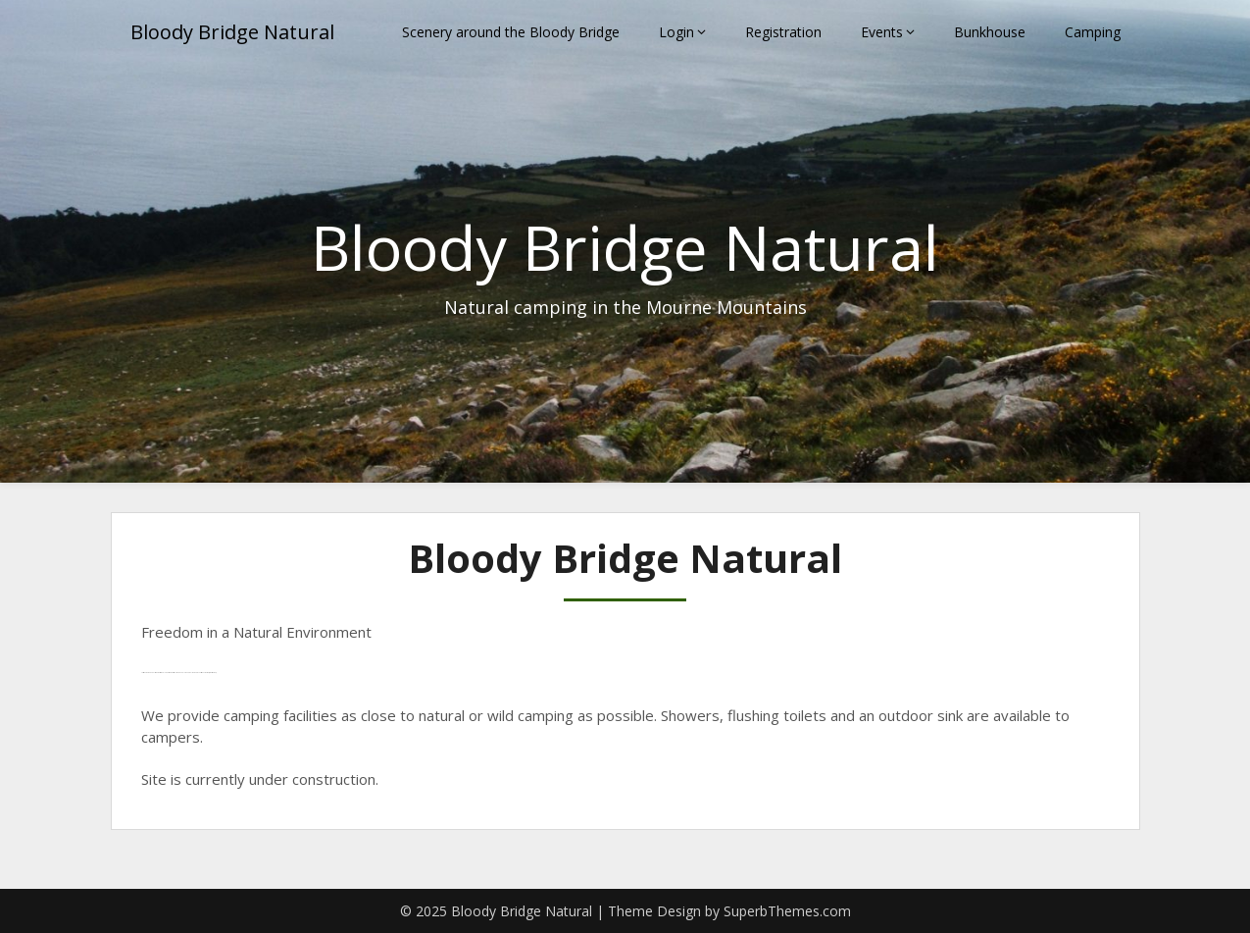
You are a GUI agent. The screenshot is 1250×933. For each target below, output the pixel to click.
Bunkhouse (989, 32)
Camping (1093, 32)
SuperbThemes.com (787, 911)
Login (676, 32)
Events (882, 32)
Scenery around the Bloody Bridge (511, 32)
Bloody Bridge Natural (232, 32)
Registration (783, 32)
